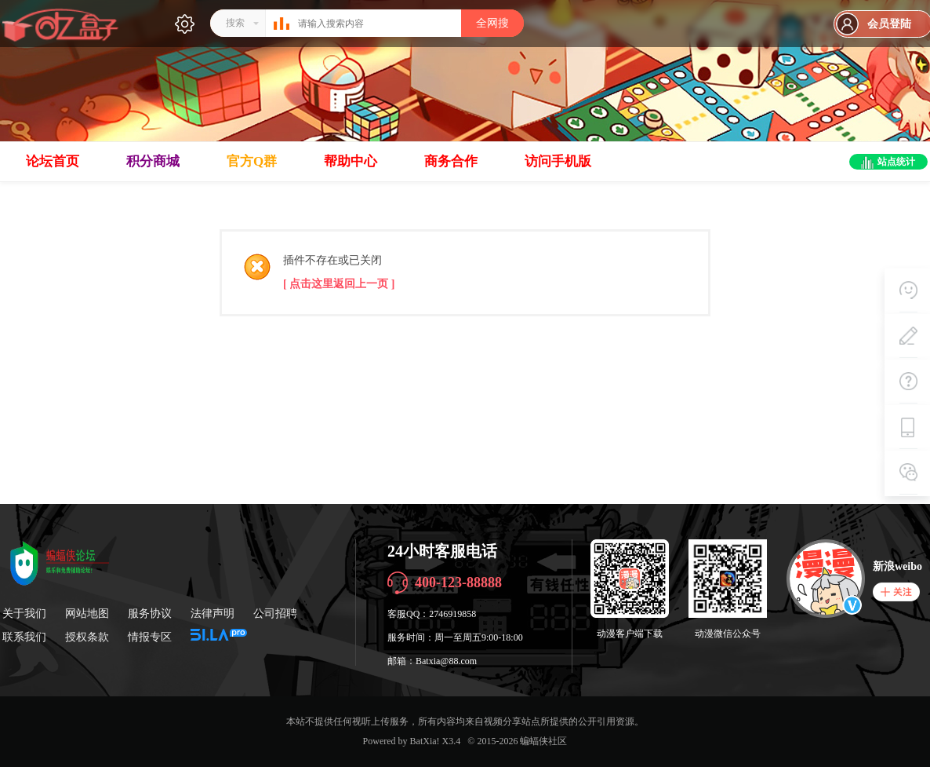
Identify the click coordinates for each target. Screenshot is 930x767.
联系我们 (24, 637)
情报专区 (150, 637)
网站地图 (87, 613)
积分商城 (153, 161)
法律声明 (212, 613)
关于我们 (24, 613)
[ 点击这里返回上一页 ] (338, 284)
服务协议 (150, 613)
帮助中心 (350, 161)
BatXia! (425, 741)
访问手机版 (558, 161)
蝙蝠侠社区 (543, 741)
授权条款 (87, 637)
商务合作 (451, 161)
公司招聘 (275, 613)
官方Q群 (252, 161)
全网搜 (492, 23)
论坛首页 (52, 161)
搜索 (235, 22)
